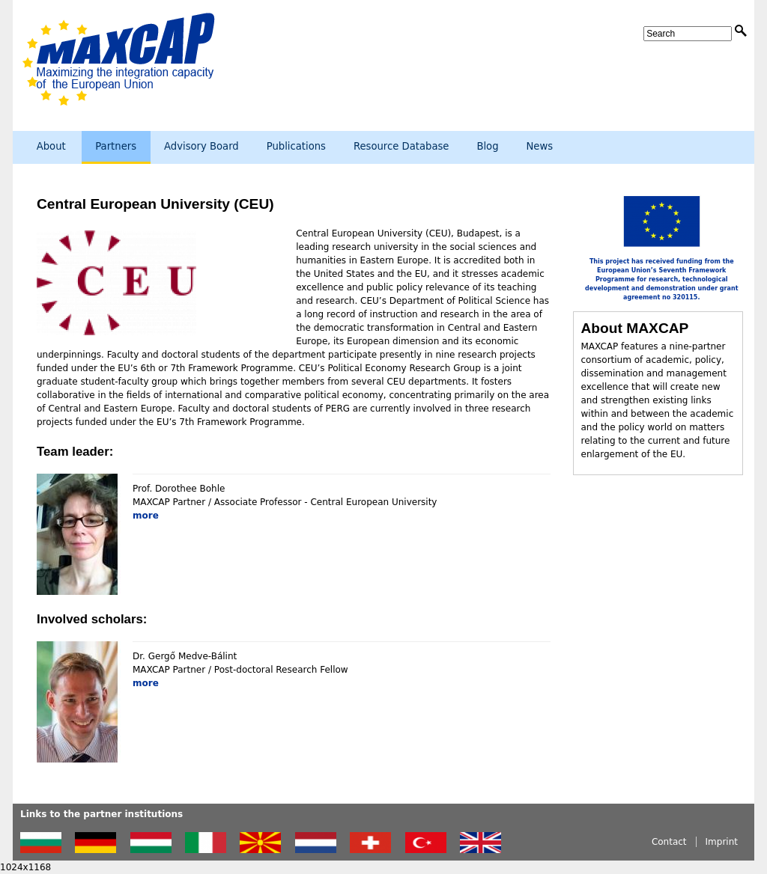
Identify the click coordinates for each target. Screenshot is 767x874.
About (51, 146)
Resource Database (401, 146)
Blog (487, 146)
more (146, 515)
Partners (115, 146)
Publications (296, 146)
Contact (669, 842)
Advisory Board (201, 146)
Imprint (722, 842)
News (540, 146)
